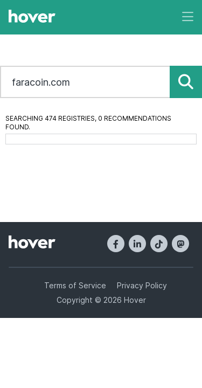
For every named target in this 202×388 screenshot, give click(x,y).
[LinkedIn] (137, 243)
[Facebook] (115, 243)
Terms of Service (75, 285)
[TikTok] (159, 243)
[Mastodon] (180, 243)
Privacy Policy (142, 285)
